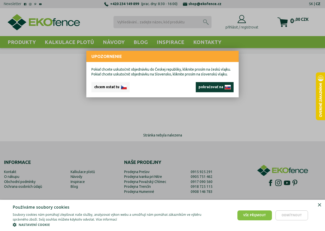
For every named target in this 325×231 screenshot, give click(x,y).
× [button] (319, 205)
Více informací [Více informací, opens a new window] (106, 219)
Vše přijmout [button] (254, 215)
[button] (109, 224)
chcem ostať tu (110, 87)
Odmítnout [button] (292, 215)
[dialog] (162, 215)
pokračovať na (215, 87)
